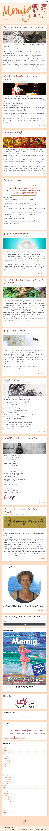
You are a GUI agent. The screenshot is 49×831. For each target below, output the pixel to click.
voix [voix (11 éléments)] (12, 737)
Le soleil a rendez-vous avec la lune (20, 438)
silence (25, 440)
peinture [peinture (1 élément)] (12, 733)
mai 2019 (5, 766)
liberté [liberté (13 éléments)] (6, 730)
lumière (26, 134)
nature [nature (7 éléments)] (6, 733)
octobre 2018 (6, 779)
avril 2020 (5, 754)
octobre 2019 (6, 762)
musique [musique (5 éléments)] (35, 730)
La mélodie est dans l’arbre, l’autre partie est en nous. (23, 281)
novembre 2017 (7, 801)
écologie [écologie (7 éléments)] (17, 737)
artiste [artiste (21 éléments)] (12, 726)
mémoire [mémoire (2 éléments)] (42, 730)
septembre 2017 (7, 806)
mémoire (26, 81)
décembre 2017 (7, 799)
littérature (24, 182)
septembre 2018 (7, 781)
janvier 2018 (6, 797)
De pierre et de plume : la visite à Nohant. (20, 511)
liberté (26, 514)
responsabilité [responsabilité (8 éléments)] (35, 733)
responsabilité (27, 382)
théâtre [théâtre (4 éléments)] (7, 737)
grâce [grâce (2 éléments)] (41, 726)
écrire (21, 333)
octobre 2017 (6, 804)
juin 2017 (5, 812)
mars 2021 (5, 746)
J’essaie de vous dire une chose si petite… (23, 27)
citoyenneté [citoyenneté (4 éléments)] (35, 726)
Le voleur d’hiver (11, 380)
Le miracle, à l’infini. (13, 132)
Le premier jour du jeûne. (15, 233)
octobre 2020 (6, 752)
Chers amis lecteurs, (12, 180)
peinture (30, 81)
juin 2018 (5, 787)
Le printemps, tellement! (15, 330)
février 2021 (6, 748)
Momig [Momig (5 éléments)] (29, 730)
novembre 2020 (7, 750)
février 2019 (6, 773)
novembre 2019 (7, 760)
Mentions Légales (6, 827)
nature (30, 134)
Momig (6, 29)
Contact (18, 827)
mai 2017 (5, 814)
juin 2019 (5, 764)
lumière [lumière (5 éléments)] (24, 730)
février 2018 (6, 795)
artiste (22, 81)
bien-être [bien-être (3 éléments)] (19, 726)
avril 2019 (5, 769)
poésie (27, 29)
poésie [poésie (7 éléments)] (28, 733)
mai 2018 (5, 789)
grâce (24, 29)
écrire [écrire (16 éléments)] (23, 737)
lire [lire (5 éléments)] (11, 730)
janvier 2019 (6, 775)
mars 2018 (5, 793)
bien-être (24, 236)
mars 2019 (5, 771)
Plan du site (13, 827)
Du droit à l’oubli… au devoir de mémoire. (20, 78)
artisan (21, 29)
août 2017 (5, 808)
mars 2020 (5, 756)
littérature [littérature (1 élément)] (17, 730)
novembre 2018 (7, 777)
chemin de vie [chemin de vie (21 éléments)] (26, 726)
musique (22, 285)
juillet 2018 (5, 785)
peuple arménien (34, 182)
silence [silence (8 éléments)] (43, 733)
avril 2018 (5, 791)
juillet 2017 (5, 810)
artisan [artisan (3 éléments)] (6, 726)
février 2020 (6, 758)
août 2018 (5, 783)
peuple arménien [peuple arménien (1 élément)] (20, 733)
